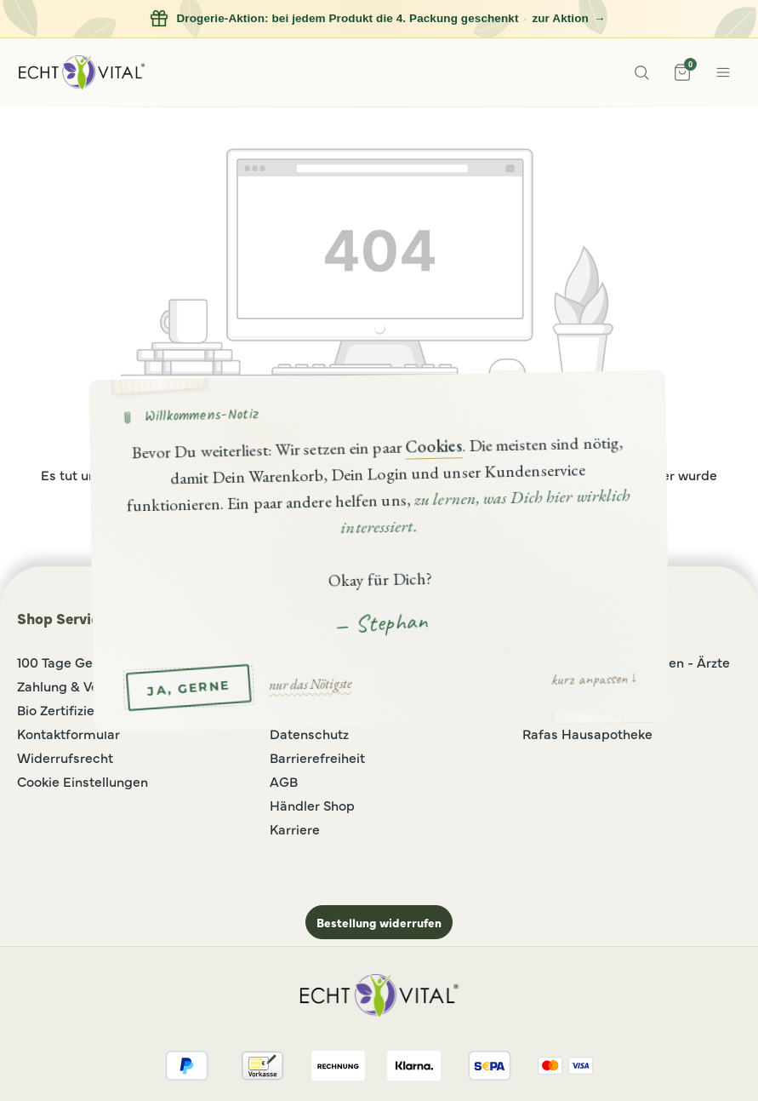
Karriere (295, 828)
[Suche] (641, 72)
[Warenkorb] (682, 72)
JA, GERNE (188, 686)
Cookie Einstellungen (82, 780)
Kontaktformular (68, 733)
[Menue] (723, 72)
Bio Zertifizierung (70, 709)
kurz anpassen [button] (588, 678)
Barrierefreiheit (317, 757)
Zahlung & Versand (75, 685)
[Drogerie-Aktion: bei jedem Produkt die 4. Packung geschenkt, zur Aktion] (379, 19)
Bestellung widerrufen (379, 922)
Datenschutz (309, 733)
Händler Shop (312, 804)
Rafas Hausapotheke (587, 733)
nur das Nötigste (309, 683)
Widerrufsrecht (65, 757)
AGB (284, 780)
